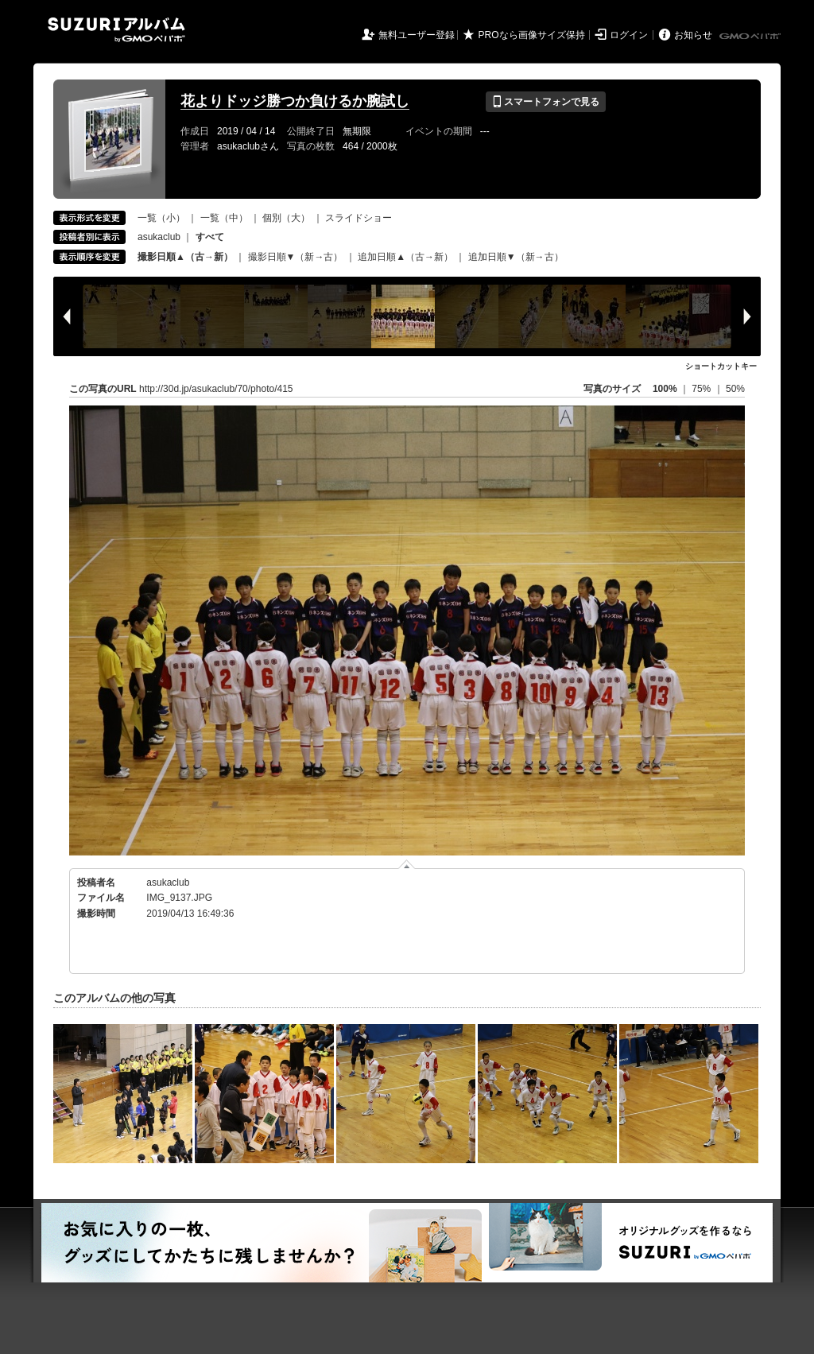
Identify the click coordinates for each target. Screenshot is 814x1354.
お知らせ (693, 35)
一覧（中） (224, 217)
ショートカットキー (721, 366)
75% (702, 388)
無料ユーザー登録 (416, 35)
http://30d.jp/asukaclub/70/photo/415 (216, 388)
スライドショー (358, 217)
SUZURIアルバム (116, 30)
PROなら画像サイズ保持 (532, 35)
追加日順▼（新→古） (516, 256)
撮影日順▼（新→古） (295, 256)
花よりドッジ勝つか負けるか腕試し (294, 101)
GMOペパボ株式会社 (751, 37)
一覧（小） (161, 217)
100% (665, 388)
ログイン (629, 35)
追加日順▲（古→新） (405, 256)
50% (735, 388)
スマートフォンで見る (545, 101)
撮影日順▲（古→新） (185, 256)
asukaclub (159, 236)
